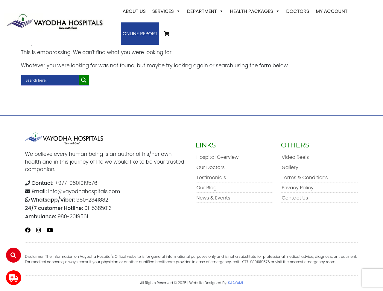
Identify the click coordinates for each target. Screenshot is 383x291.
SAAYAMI (235, 282)
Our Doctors (211, 167)
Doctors (297, 11)
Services (166, 11)
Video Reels (295, 157)
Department (205, 11)
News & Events (213, 197)
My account (331, 11)
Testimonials (211, 177)
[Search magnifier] (84, 80)
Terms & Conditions (305, 177)
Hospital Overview (218, 157)
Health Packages (255, 11)
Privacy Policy (298, 187)
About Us (134, 11)
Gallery (290, 167)
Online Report (140, 33)
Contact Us (295, 197)
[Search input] (51, 80)
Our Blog (207, 187)
